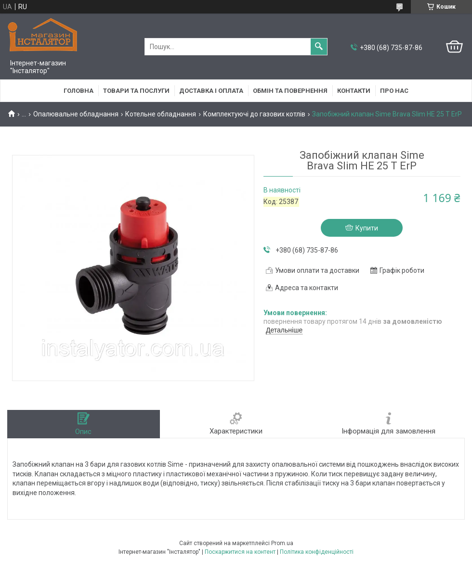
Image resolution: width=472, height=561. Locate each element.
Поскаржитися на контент (240, 551)
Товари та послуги (136, 90)
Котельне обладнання (160, 114)
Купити (366, 228)
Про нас (394, 90)
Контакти (353, 90)
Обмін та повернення (290, 90)
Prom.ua (282, 543)
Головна (78, 90)
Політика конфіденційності (317, 551)
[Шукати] (319, 46)
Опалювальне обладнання (75, 114)
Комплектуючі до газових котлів (254, 114)
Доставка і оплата (211, 90)
